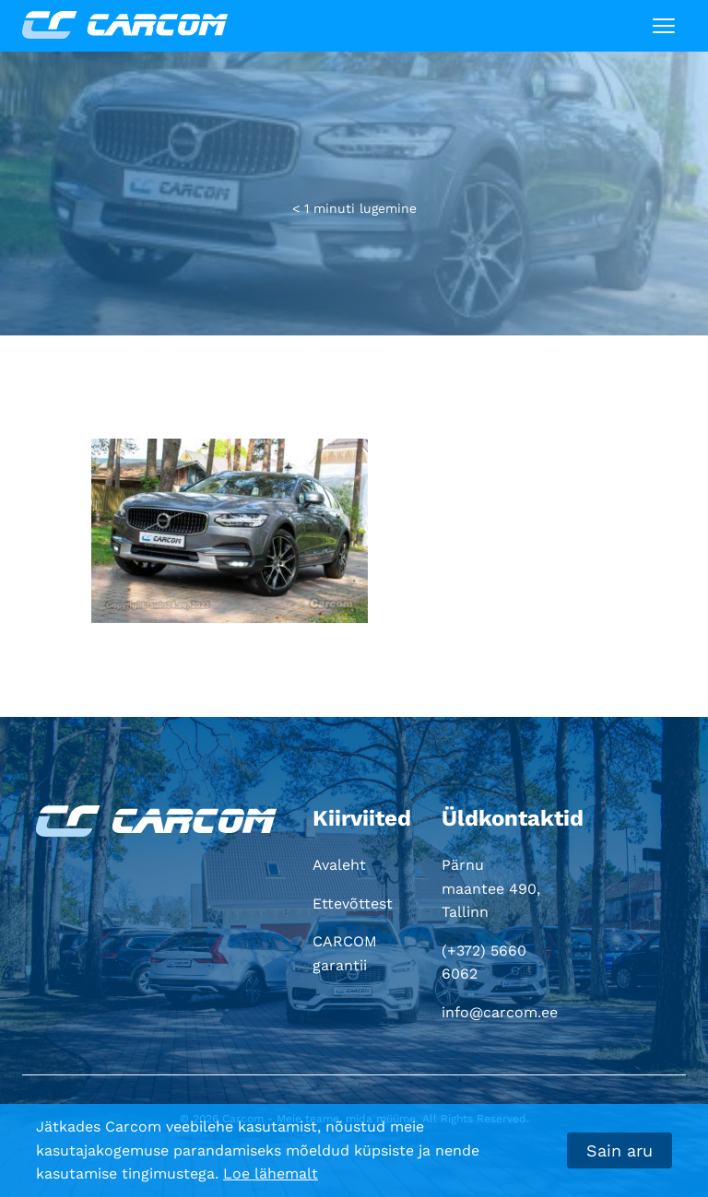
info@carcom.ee (500, 1012)
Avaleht (339, 865)
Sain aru (619, 1150)
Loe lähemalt (270, 1173)
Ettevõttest (353, 903)
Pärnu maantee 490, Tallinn (491, 888)
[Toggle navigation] (664, 26)
